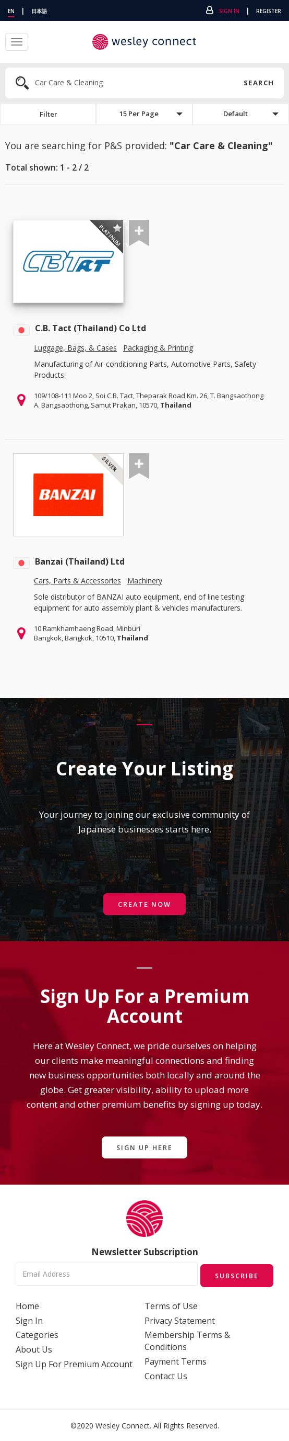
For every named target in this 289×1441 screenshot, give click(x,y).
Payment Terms (175, 1361)
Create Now (144, 904)
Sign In (229, 11)
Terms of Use (171, 1305)
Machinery (144, 582)
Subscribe (235, 1274)
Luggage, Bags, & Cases (75, 348)
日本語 (39, 11)
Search (258, 82)
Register (268, 11)
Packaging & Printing (158, 348)
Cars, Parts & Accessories (77, 582)
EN (11, 11)
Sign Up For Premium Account (74, 1363)
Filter (48, 114)
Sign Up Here (144, 1148)
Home (27, 1305)
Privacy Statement (179, 1319)
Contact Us (165, 1375)
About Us (34, 1349)
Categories (37, 1334)
